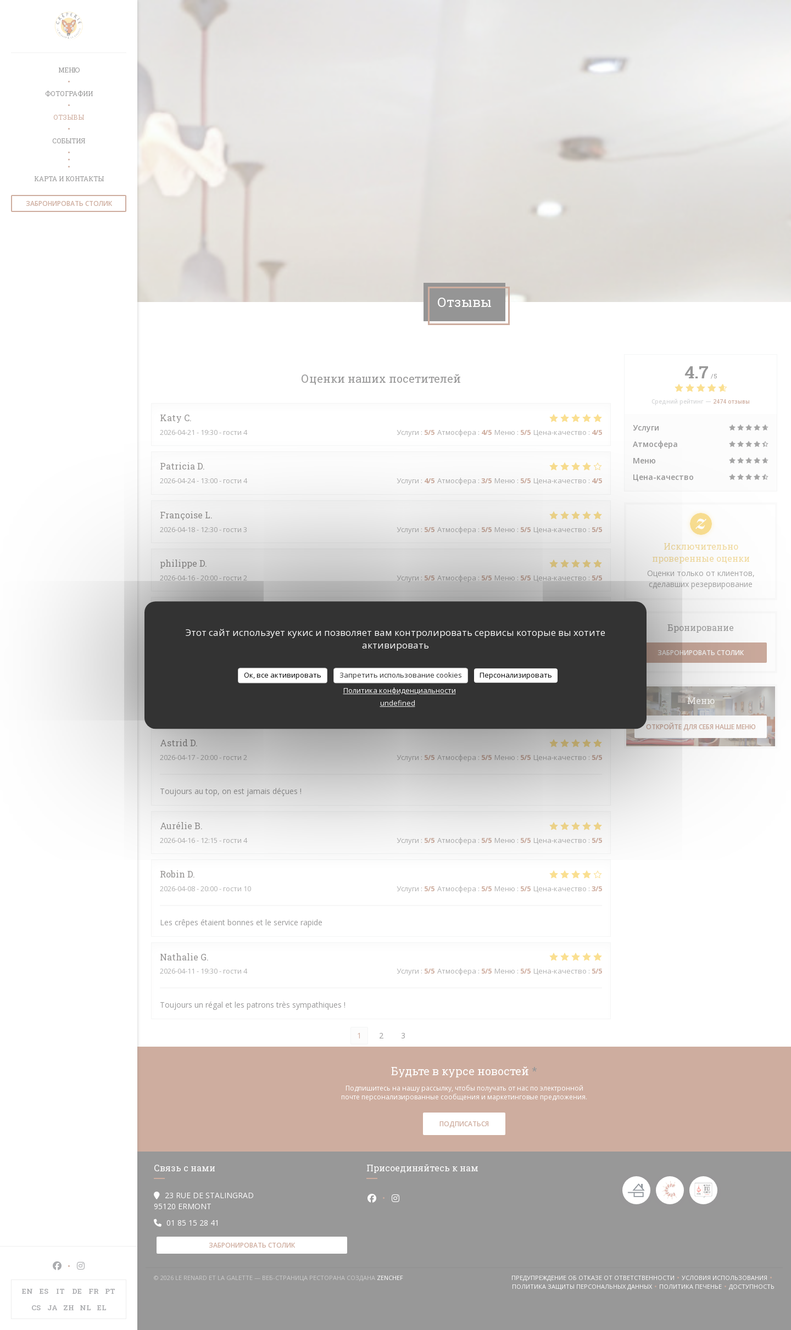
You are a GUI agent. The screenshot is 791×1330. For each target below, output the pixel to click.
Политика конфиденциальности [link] (399, 690)
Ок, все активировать (282, 675)
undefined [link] (397, 703)
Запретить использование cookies (400, 675)
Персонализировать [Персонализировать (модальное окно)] (516, 675)
